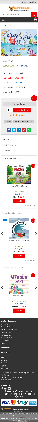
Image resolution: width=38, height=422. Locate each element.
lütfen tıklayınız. (22, 421)
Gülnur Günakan (19, 192)
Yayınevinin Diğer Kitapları (12, 213)
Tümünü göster (30, 205)
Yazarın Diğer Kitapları (11, 158)
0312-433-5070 (6, 380)
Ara (34, 15)
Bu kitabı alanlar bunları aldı (13, 268)
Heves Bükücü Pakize (19, 186)
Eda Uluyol (19, 246)
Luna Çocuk (19, 194)
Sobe (19, 241)
